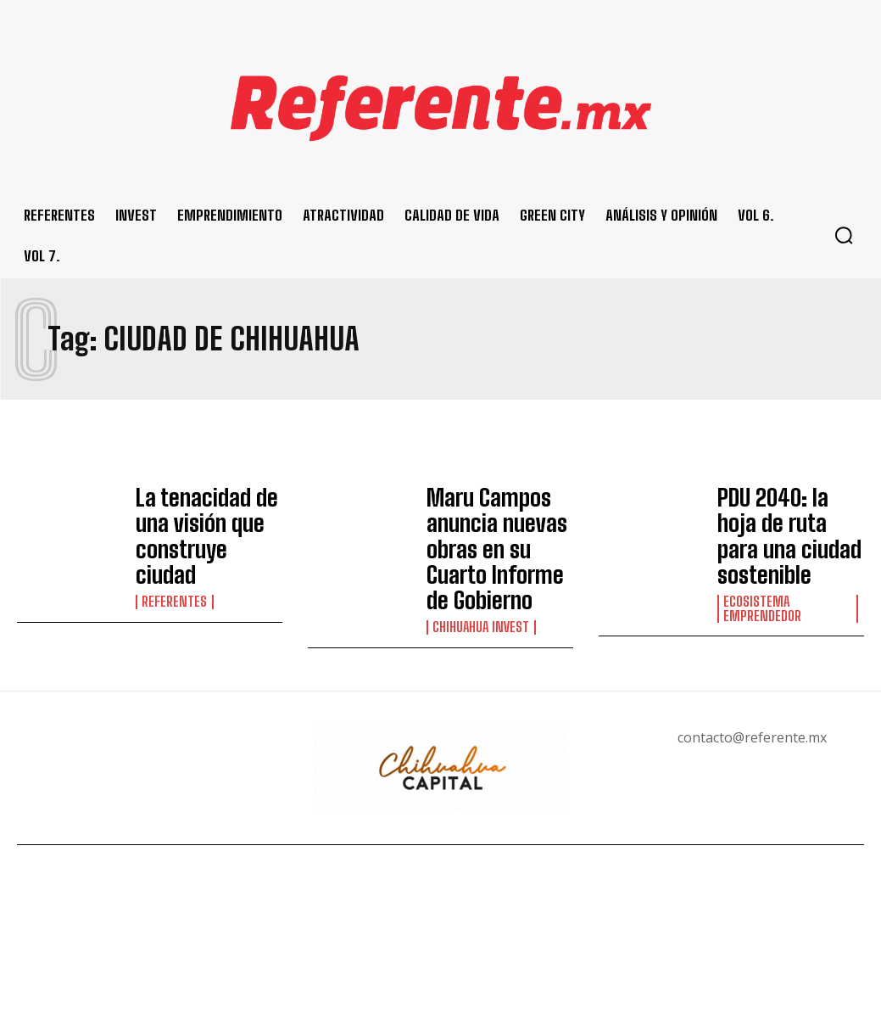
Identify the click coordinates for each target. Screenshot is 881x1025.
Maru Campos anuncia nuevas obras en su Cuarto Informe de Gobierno (495, 522)
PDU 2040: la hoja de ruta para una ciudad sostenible (788, 513)
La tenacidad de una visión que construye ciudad (206, 517)
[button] (843, 235)
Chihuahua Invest (479, 573)
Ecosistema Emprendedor (761, 561)
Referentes (174, 559)
